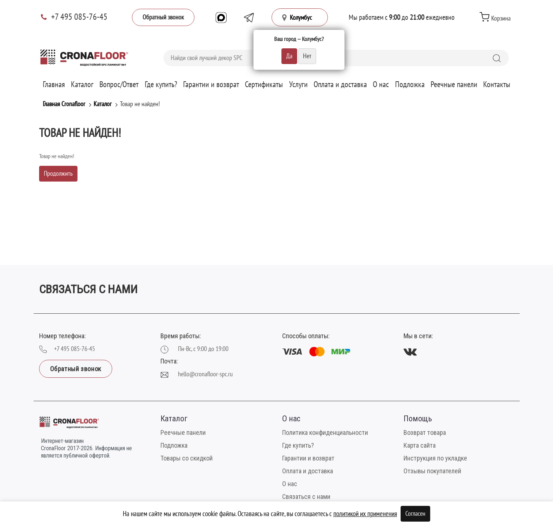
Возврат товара (425, 432)
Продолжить (58, 174)
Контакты (496, 84)
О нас (381, 84)
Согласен (415, 514)
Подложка (410, 84)
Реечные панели (454, 84)
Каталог (82, 84)
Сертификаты (264, 84)
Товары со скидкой (186, 458)
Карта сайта (420, 445)
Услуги (298, 84)
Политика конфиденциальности (325, 432)
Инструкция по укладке (435, 458)
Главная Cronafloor (64, 104)
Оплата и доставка (340, 84)
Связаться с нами (306, 496)
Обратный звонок (163, 17)
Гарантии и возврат (211, 84)
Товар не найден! (140, 104)
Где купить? (161, 84)
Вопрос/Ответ (119, 84)
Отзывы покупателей (432, 471)
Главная (54, 84)
